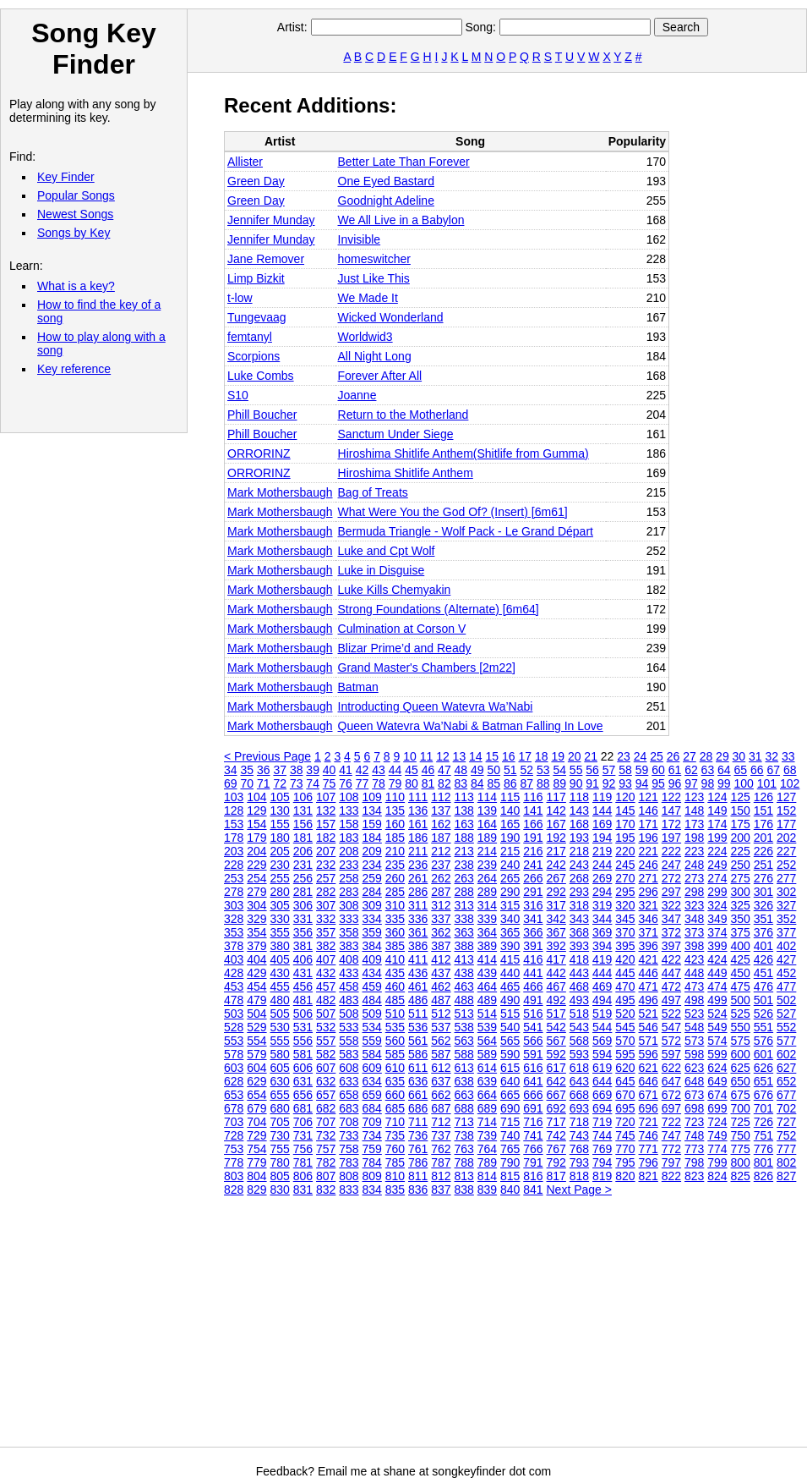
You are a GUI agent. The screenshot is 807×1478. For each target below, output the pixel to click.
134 (372, 810)
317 (556, 905)
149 (717, 810)
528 (233, 1027)
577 (786, 1040)
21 (590, 756)
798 (694, 1162)
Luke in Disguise (381, 570)
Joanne (357, 395)
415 (510, 959)
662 (440, 1095)
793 (579, 1162)
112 (440, 797)
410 (395, 959)
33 (788, 756)
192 (556, 837)
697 (671, 1108)
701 (763, 1108)
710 (395, 1122)
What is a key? (76, 286)
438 (464, 973)
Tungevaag (256, 317)
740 (510, 1135)
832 (325, 1189)
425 (740, 959)
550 (740, 1027)
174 (717, 824)
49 (477, 770)
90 (576, 783)
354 (256, 932)
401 (763, 946)
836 (418, 1189)
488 (464, 1000)
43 (378, 770)
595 (625, 1054)
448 (694, 973)
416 (533, 959)
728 (233, 1135)
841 (533, 1189)
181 (303, 837)
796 (648, 1162)
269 (602, 878)
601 (763, 1054)
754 (256, 1149)
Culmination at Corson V (402, 628)
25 (656, 756)
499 (717, 1000)
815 (510, 1176)
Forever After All (380, 375)
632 (325, 1081)
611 (418, 1067)
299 (717, 891)
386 (418, 946)
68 (790, 770)
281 (303, 891)
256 (303, 878)
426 (763, 959)
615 (510, 1067)
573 (694, 1040)
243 (579, 864)
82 (444, 783)
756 (303, 1149)
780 (280, 1162)
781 (303, 1162)
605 (280, 1067)
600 (740, 1054)
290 (510, 891)
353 (233, 932)
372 (671, 932)
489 (487, 1000)
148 (694, 810)
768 (579, 1149)
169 (602, 824)
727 (786, 1122)
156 (303, 824)
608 (348, 1067)
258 (348, 878)
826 (763, 1176)
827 (786, 1176)
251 (763, 864)
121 (648, 797)
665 (510, 1095)
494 (602, 1000)
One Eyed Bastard (386, 181)
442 (556, 973)
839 (487, 1189)
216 (533, 851)
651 (763, 1081)
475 (740, 986)
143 (579, 810)
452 (786, 973)
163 (464, 824)
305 (280, 905)
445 (625, 973)
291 (533, 891)
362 (440, 932)
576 (763, 1040)
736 (418, 1135)
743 (579, 1135)
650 (740, 1081)
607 (325, 1067)
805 (280, 1176)
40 (329, 770)
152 (786, 810)
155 (280, 824)
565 (510, 1040)
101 (767, 783)
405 (280, 959)
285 (395, 891)
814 (487, 1176)
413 (464, 959)
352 (786, 919)
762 (440, 1149)
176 (763, 824)
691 (533, 1108)
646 (648, 1081)
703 (233, 1122)
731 (303, 1135)
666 (533, 1095)
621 (648, 1067)
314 (487, 905)
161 (418, 824)
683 (348, 1108)
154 (256, 824)
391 (533, 946)
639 (487, 1081)
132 (325, 810)
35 (247, 770)
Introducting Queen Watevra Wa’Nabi (435, 706)
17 (525, 756)
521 (648, 1013)
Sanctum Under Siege (396, 434)
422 (671, 959)
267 (556, 878)
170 (625, 824)
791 (533, 1162)
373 (694, 932)
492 (556, 1000)
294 (602, 891)
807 (325, 1176)
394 (602, 946)
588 (464, 1054)
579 (256, 1054)
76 (345, 783)
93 (625, 783)
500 (740, 1000)
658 (348, 1095)
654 (256, 1095)
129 (256, 810)
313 (464, 905)
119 (602, 797)
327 (786, 905)
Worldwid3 (365, 336)
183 (348, 837)
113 (464, 797)
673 (694, 1095)
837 (440, 1189)
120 (625, 797)
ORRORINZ (259, 453)
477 (786, 986)
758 (348, 1149)
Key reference (74, 369)
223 (694, 851)
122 (671, 797)
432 (325, 973)
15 (492, 756)
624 (717, 1067)
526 (763, 1013)
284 (372, 891)
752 (786, 1135)
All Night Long (375, 356)
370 (625, 932)
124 (717, 797)
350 (740, 919)
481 (303, 1000)
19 (557, 756)
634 (372, 1081)
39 (312, 770)
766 (533, 1149)
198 (694, 837)
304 (256, 905)
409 (372, 959)
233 (348, 864)
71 (263, 783)
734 (372, 1135)
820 (625, 1176)
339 (487, 919)
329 (256, 919)
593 (579, 1054)
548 (694, 1027)
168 (579, 824)
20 (574, 756)
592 (556, 1054)
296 (648, 891)
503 (233, 1013)
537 (440, 1027)
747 (671, 1135)
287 (440, 891)
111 (418, 797)
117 (556, 797)
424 (717, 959)
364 (487, 932)
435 (395, 973)
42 (362, 770)
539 (487, 1027)
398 (694, 946)
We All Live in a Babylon (401, 220)
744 (602, 1135)
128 (233, 810)
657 (325, 1095)
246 (648, 864)
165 (510, 824)
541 (533, 1027)
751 (763, 1135)
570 (625, 1040)
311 (418, 905)
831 (303, 1189)
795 (625, 1162)
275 (740, 878)
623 (694, 1067)
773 (694, 1149)
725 (740, 1122)
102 (789, 783)
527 (786, 1013)
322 (671, 905)
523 (694, 1013)
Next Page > (579, 1189)
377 (786, 932)
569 (602, 1040)
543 (579, 1027)
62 (691, 770)
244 (602, 864)
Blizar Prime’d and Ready (405, 648)
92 (609, 783)
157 (325, 824)
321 (648, 905)
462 (440, 986)
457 (325, 986)
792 (556, 1162)
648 (694, 1081)
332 (325, 919)
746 (648, 1135)
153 (233, 824)
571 (648, 1040)
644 (602, 1081)
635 (395, 1081)
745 (625, 1135)
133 (348, 810)
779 (256, 1162)
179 (256, 837)
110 (395, 797)
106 (303, 797)
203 (233, 851)
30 (739, 756)
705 (280, 1122)
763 (464, 1149)
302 (786, 891)
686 (418, 1108)
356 (303, 932)
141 (533, 810)
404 (256, 959)
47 (444, 770)
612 (440, 1067)
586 (418, 1054)
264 (487, 878)
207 (325, 851)
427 (786, 959)
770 (625, 1149)
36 (263, 770)
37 (279, 770)
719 (602, 1122)
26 (673, 756)
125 (740, 797)
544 (602, 1027)
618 (579, 1067)
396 (648, 946)
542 (556, 1027)
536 (418, 1027)
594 (602, 1054)
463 (464, 986)
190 (510, 837)
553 (233, 1040)
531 (303, 1027)
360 (395, 932)
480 (280, 1000)
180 (280, 837)
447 (671, 973)
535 (395, 1027)
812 (440, 1176)
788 (464, 1162)
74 (312, 783)
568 (579, 1040)
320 (625, 905)
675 (740, 1095)
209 (372, 851)
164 (487, 824)
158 (348, 824)
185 (395, 837)
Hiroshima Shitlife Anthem (405, 473)
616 (533, 1067)
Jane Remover (265, 259)
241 (533, 864)
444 (602, 973)
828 (233, 1189)
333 (348, 919)
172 (671, 824)
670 (625, 1095)
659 (372, 1095)
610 (395, 1067)
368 (579, 932)
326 (763, 905)
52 (526, 770)
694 (602, 1108)
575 (740, 1040)
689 (487, 1108)
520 (625, 1013)
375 (740, 932)
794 (602, 1162)
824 (717, 1176)
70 (247, 783)
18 (541, 756)
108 (348, 797)
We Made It (368, 298)
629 (256, 1081)
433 (348, 973)
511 (418, 1013)
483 (348, 1000)
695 (625, 1108)
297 (671, 891)
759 (372, 1149)
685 (395, 1108)
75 (329, 783)
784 (372, 1162)
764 (487, 1149)
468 (579, 986)
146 (648, 810)
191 (533, 837)
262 (440, 878)
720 (625, 1122)
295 (625, 891)
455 (280, 986)
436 (418, 973)
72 (279, 783)
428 (233, 973)
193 (579, 837)
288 (464, 891)
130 (280, 810)
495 (625, 1000)
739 (487, 1135)
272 (671, 878)
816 (533, 1176)
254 (256, 878)
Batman (358, 687)
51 (510, 770)
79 (395, 783)
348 (694, 919)
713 (464, 1122)
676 (763, 1095)
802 (786, 1162)
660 (395, 1095)
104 (256, 797)
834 (372, 1189)
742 (556, 1135)
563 (464, 1040)
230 (280, 864)
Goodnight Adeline (386, 200)
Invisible (359, 239)
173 (694, 824)
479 (256, 1000)
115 (510, 797)
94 (642, 783)
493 (579, 1000)
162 (440, 824)
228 (233, 864)
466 (533, 986)
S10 (237, 395)
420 (625, 959)
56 (592, 770)
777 (786, 1149)
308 (348, 905)
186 (418, 837)
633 (348, 1081)
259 (372, 878)
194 (602, 837)
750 (740, 1135)
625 (740, 1067)
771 (648, 1149)
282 (325, 891)
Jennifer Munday (271, 220)
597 (671, 1054)
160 (395, 824)
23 (623, 756)
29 (722, 756)
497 (671, 1000)
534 (372, 1027)
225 (740, 851)
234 (372, 864)
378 (233, 946)
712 (440, 1122)
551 (763, 1027)
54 (559, 770)
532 (325, 1027)
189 (487, 837)
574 (717, 1040)
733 (348, 1135)
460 (395, 986)
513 (464, 1013)
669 (602, 1095)
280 (280, 891)
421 (648, 959)
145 (625, 810)
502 (786, 1000)
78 (378, 783)
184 (372, 837)
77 (362, 783)
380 (280, 946)
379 (256, 946)
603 (233, 1067)
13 (459, 756)
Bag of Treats (373, 492)
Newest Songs (75, 214)
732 (325, 1135)
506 (303, 1013)
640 (510, 1081)
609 (372, 1067)
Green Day (256, 181)
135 (395, 810)
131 (303, 810)
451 (763, 973)
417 (556, 959)
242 (556, 864)
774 (717, 1149)
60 (658, 770)
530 (280, 1027)
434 (372, 973)
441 (533, 973)
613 (464, 1067)
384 (372, 946)
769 (602, 1149)
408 (348, 959)
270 (625, 878)
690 (510, 1108)
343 (579, 919)
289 (487, 891)
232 (325, 864)
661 (418, 1095)
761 (418, 1149)
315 (510, 905)
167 (556, 824)
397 (671, 946)
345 (625, 919)
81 (428, 783)
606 (303, 1067)
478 (233, 1000)
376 (763, 932)
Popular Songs (76, 195)
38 (296, 770)
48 (461, 770)
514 (487, 1013)
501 (763, 1000)
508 (348, 1013)
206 (303, 851)
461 (418, 986)
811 (418, 1176)
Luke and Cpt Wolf (386, 551)
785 (395, 1162)
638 (464, 1081)
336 (418, 919)
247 (671, 864)
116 (533, 797)
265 (510, 878)
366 (533, 932)
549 (717, 1027)
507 (325, 1013)
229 (256, 864)
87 (526, 783)
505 (280, 1013)
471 (648, 986)
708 (348, 1122)
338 (464, 919)
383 (348, 946)
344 (602, 919)
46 (428, 770)
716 (533, 1122)
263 (464, 878)
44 (395, 770)
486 (418, 1000)
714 (487, 1122)
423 (694, 959)
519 (602, 1013)
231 (303, 864)
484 (372, 1000)
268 (579, 878)
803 (233, 1176)
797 (671, 1162)
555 (280, 1040)
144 (602, 810)
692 (556, 1108)
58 (625, 770)
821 (648, 1176)
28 (706, 756)
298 (694, 891)
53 (543, 770)
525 (740, 1013)
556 (303, 1040)
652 (786, 1081)
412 (440, 959)
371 (648, 932)
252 (786, 864)
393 (579, 946)
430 (280, 973)
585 (395, 1054)
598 (694, 1054)
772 (671, 1149)
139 (487, 810)
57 (609, 770)
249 (717, 864)
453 (233, 986)
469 (602, 986)
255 (280, 878)
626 (763, 1067)
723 (694, 1122)
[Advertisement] (436, 1328)
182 (325, 837)
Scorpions (253, 356)
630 (280, 1081)
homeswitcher (374, 259)
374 (717, 932)
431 (303, 973)
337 (440, 919)
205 (280, 851)
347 (671, 919)
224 (717, 851)
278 (233, 891)
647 (671, 1081)
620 (625, 1067)
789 (487, 1162)
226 (763, 851)
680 (280, 1108)
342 (556, 919)
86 (510, 783)
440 (510, 973)
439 (487, 973)
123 (694, 797)
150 (740, 810)
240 (510, 864)
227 (786, 851)
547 (671, 1027)
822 (671, 1176)
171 (648, 824)
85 (494, 783)
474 (717, 986)
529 (256, 1027)
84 (477, 783)
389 (487, 946)
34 (230, 770)
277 (786, 878)
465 (510, 986)
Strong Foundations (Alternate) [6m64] (438, 609)
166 (533, 824)
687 (440, 1108)
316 (533, 905)
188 (464, 837)
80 (411, 783)
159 (372, 824)
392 (556, 946)
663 (464, 1095)
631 (303, 1081)
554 (256, 1040)
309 (372, 905)
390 (510, 946)
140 (510, 810)
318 (579, 905)
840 (510, 1189)
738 (464, 1135)
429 (256, 973)
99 (724, 783)
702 (786, 1108)
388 (464, 946)
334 (372, 919)
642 (556, 1081)
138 (464, 810)
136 (418, 810)
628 (233, 1081)
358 (348, 932)
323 (694, 905)
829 (256, 1189)
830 (280, 1189)
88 (543, 783)
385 (395, 946)
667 (556, 1095)
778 (233, 1162)
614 (487, 1067)
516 (533, 1013)
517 (556, 1013)
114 (487, 797)
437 (440, 973)
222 (671, 851)
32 (772, 756)
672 (671, 1095)
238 (464, 864)
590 (510, 1054)
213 (464, 851)
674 (717, 1095)
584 (372, 1054)
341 (533, 919)
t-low (240, 298)
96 (675, 783)
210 (395, 851)
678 (233, 1108)
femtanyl (249, 336)
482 (325, 1000)
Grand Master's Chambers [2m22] (426, 667)
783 (348, 1162)
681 (303, 1108)
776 (763, 1149)
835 (395, 1189)
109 (372, 797)
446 (648, 973)
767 (556, 1149)
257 (325, 878)
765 (510, 1149)
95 (658, 783)
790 (510, 1162)
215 (510, 851)
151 (763, 810)
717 (556, 1122)
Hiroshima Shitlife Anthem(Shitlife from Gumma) (463, 453)
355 (280, 932)
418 (579, 959)
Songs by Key (73, 232)
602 (786, 1054)
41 (345, 770)
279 (256, 891)
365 (510, 932)
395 (625, 946)
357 (325, 932)
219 (602, 851)
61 (675, 770)
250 (740, 864)
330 (280, 919)
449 (717, 973)
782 (325, 1162)
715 (510, 1122)
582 (325, 1054)
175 (740, 824)
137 (440, 810)
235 (395, 864)
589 (487, 1054)
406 (303, 959)
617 (556, 1067)
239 (487, 864)
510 (395, 1013)
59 (642, 770)
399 (717, 946)
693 (579, 1108)
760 (395, 1149)
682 (325, 1108)
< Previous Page (267, 756)
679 (256, 1108)
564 (487, 1040)
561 (418, 1040)
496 (648, 1000)
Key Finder (66, 177)
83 (461, 783)
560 (395, 1040)
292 (556, 891)
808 (348, 1176)
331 (303, 919)
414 (487, 959)
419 (602, 959)
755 (280, 1149)
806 (303, 1176)
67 (773, 770)
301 (763, 891)
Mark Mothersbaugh (280, 492)
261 (418, 878)
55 (576, 770)
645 (625, 1081)
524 (717, 1013)
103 (233, 797)
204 (256, 851)
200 (740, 837)
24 (640, 756)
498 (694, 1000)
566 (533, 1040)
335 (395, 919)
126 (763, 797)
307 (325, 905)
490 (510, 1000)
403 (233, 959)
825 (740, 1176)
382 (325, 946)
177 (786, 824)
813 (464, 1176)
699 (717, 1108)
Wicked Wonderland (391, 317)
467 (556, 986)
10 (410, 756)
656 (303, 1095)
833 (348, 1189)
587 (440, 1054)
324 (717, 905)
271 (648, 878)
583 (348, 1054)
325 (740, 905)
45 (411, 770)
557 (325, 1040)
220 (625, 851)
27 (689, 756)
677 (786, 1095)
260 (395, 878)
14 (476, 756)
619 (602, 1067)
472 (671, 986)
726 (763, 1122)
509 (372, 1013)
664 (487, 1095)
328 (233, 919)
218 (579, 851)
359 (372, 932)
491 (533, 1000)
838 (464, 1189)
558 (348, 1040)
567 (556, 1040)
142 (556, 810)
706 (303, 1122)
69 (230, 783)
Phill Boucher (262, 414)
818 (579, 1176)
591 (533, 1054)
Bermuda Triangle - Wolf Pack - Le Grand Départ (465, 531)
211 (418, 851)
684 (372, 1108)
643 (579, 1081)
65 (741, 770)
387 (440, 946)
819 (602, 1176)
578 (233, 1054)
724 (717, 1122)
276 (763, 878)
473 (694, 986)
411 (418, 959)
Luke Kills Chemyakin (394, 589)
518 (579, 1013)
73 (296, 783)
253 (233, 878)
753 (233, 1149)
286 (418, 891)
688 (464, 1108)
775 (740, 1149)
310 (395, 905)
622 (671, 1067)
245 (625, 864)
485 (395, 1000)
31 (755, 756)
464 (487, 986)
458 (348, 986)
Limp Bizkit (256, 278)
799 (717, 1162)
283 (348, 891)
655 (280, 1095)
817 (556, 1176)
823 (694, 1176)
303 (233, 905)
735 (395, 1135)
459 (372, 986)
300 (740, 891)
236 (418, 864)
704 (256, 1122)
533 (348, 1027)
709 (372, 1122)
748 (694, 1135)
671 (648, 1095)
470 (625, 986)
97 (691, 783)
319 (602, 905)
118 (579, 797)
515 (510, 1013)
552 (786, 1027)
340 (510, 919)
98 (708, 783)
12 (443, 756)
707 (325, 1122)
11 (426, 756)
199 (717, 837)
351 (763, 919)
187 (440, 837)
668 (579, 1095)
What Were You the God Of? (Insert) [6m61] (453, 512)
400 (740, 946)
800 (740, 1162)
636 (418, 1081)
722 (671, 1122)
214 (487, 851)
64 (724, 770)
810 (395, 1176)
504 (256, 1013)
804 (256, 1176)
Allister (245, 161)
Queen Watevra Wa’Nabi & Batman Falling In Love (470, 726)
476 (763, 986)
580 (280, 1054)
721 (648, 1122)
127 (786, 797)
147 (671, 810)
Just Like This (374, 278)
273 (694, 878)
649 (717, 1081)
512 (440, 1013)
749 (717, 1135)
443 (579, 973)
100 (744, 783)
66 (757, 770)
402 (786, 946)
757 (325, 1149)
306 (303, 905)
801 (763, 1162)
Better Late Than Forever (404, 161)
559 (372, 1040)
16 (508, 756)
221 (648, 851)
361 (418, 932)
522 (671, 1013)
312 (440, 905)
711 (418, 1122)
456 (303, 986)
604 (256, 1067)
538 (464, 1027)
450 (740, 973)
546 (648, 1027)
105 (280, 797)
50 (494, 770)
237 (440, 864)
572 (671, 1040)
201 (763, 837)
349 (717, 919)
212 (440, 851)
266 (533, 878)
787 (440, 1162)
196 (648, 837)
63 (708, 770)
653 (233, 1095)
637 (440, 1081)
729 (256, 1135)
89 (559, 783)
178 (233, 837)
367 (556, 932)
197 (671, 837)
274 (717, 878)
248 (694, 864)
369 (602, 932)
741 (533, 1135)
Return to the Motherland (403, 414)
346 (648, 919)
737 (440, 1135)
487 (440, 1000)
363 (464, 932)
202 (786, 837)
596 (648, 1054)
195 (625, 837)
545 (625, 1027)
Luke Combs (260, 375)
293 (579, 891)
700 (740, 1108)
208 (348, 851)
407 (325, 959)
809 (372, 1176)
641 (533, 1081)
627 (786, 1067)
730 (280, 1135)
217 (556, 851)
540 (510, 1027)
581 (303, 1054)
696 (648, 1108)
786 (418, 1162)
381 (303, 946)
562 (440, 1040)
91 (592, 783)
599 (717, 1054)
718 (579, 1122)
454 (256, 986)
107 (325, 797)
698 (694, 1108)
